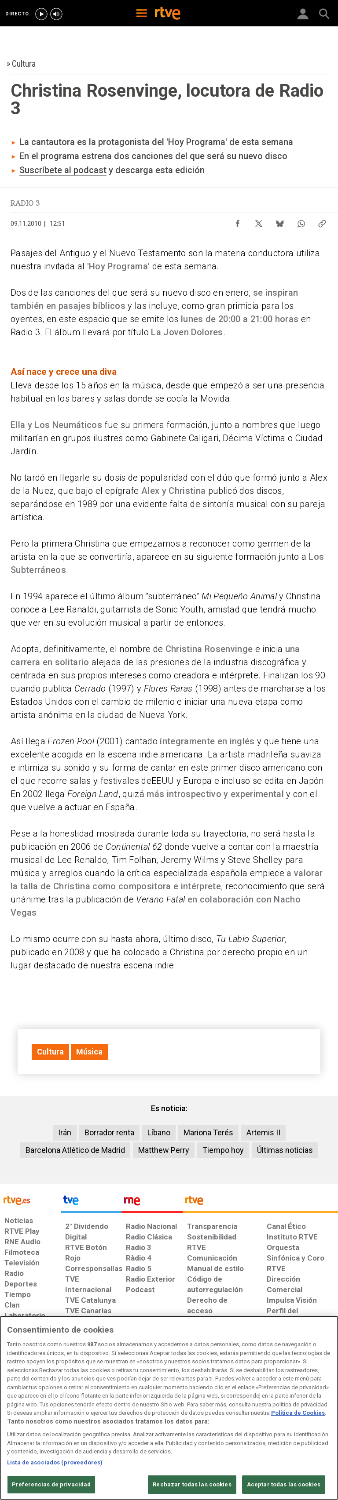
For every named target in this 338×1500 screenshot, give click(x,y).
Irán (64, 1132)
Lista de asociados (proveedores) (55, 1462)
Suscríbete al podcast (63, 170)
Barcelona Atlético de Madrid (75, 1150)
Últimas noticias (285, 1150)
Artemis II (263, 1132)
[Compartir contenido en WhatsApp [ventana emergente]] (301, 221)
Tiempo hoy (223, 1150)
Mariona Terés (208, 1132)
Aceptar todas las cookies (283, 1484)
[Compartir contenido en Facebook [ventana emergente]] (237, 221)
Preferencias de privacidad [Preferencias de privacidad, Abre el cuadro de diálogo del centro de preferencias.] (51, 1484)
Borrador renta (109, 1132)
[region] (169, 1408)
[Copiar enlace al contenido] (322, 221)
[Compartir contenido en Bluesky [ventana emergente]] (279, 221)
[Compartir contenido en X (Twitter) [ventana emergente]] (258, 221)
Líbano (158, 1132)
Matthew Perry (163, 1150)
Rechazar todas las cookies (192, 1484)
